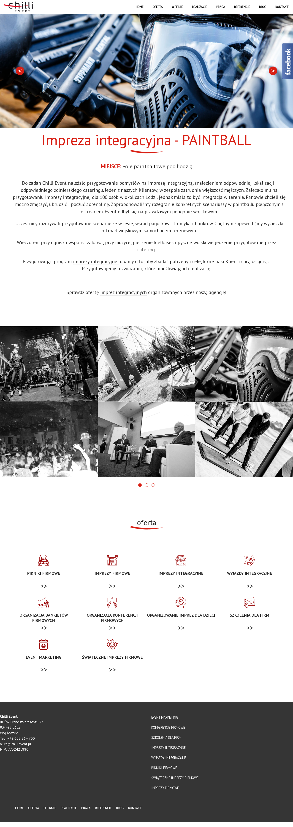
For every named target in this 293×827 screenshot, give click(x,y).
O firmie (177, 7)
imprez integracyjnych (123, 292)
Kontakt (282, 7)
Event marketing (164, 722)
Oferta (158, 7)
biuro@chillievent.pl (15, 748)
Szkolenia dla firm (166, 742)
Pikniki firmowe (164, 772)
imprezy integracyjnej (96, 261)
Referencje (242, 7)
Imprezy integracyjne (168, 752)
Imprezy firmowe (165, 792)
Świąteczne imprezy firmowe (174, 782)
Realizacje (199, 7)
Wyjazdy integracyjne (168, 762)
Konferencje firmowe (168, 732)
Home (140, 7)
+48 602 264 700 (21, 743)
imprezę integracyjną (170, 183)
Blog (262, 7)
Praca (220, 7)
